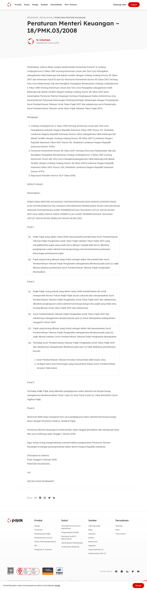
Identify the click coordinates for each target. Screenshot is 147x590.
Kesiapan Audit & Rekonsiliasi (68, 537)
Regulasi (92, 546)
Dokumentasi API (96, 554)
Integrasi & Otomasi (43, 550)
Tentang (119, 526)
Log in (134, 4)
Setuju (138, 585)
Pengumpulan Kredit (70, 532)
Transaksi (38, 530)
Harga (37, 526)
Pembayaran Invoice (43, 538)
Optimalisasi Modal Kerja (72, 543)
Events (91, 538)
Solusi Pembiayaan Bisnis (45, 542)
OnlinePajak (44, 40)
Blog (90, 530)
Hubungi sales (119, 4)
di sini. (57, 585)
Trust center (120, 534)
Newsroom (93, 542)
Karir (117, 530)
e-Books (92, 534)
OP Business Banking (70, 547)
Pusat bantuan (94, 550)
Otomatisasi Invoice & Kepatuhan (71, 527)
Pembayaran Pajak (42, 534)
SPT (36, 546)
